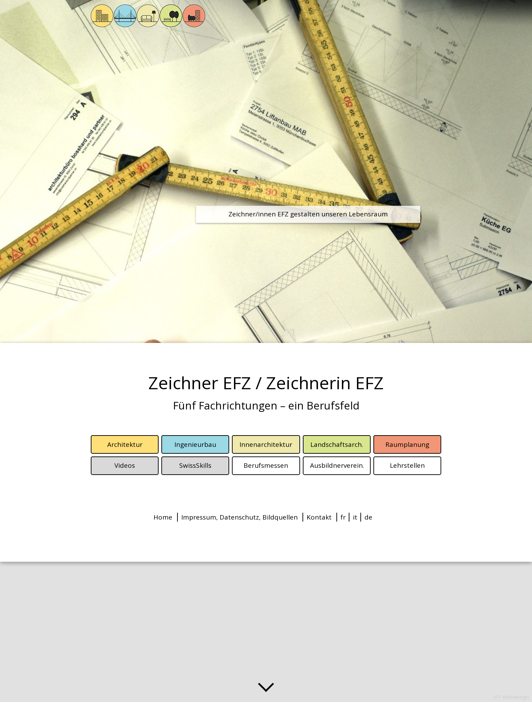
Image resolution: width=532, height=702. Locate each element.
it (355, 517)
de (368, 517)
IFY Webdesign (511, 696)
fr (343, 517)
